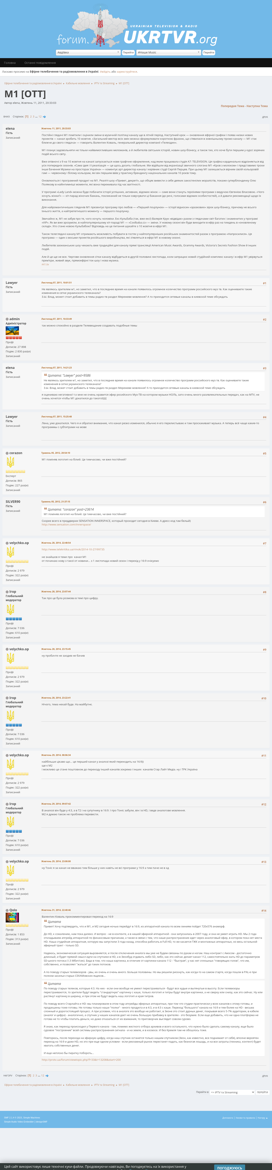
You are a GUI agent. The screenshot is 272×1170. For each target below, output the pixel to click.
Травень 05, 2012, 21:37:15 (55, 501)
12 (40, 116)
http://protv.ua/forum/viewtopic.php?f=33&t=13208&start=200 (81, 1060)
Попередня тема (232, 106)
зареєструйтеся (127, 71)
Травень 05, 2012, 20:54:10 (55, 452)
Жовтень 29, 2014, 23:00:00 (56, 861)
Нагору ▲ (263, 1117)
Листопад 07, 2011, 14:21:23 (56, 367)
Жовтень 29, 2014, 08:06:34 (56, 754)
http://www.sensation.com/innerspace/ (66, 524)
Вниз (6, 116)
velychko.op (19, 543)
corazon (15, 453)
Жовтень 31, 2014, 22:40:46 (56, 909)
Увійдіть (105, 71)
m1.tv (45, 264)
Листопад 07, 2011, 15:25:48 (56, 416)
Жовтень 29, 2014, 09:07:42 (56, 803)
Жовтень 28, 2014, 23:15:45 (56, 648)
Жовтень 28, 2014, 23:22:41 (56, 697)
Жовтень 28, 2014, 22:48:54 (56, 542)
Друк (265, 116)
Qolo (13, 910)
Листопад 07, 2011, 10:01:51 (56, 282)
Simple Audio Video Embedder (19, 1121)
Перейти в (202, 1092)
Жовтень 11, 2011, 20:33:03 (56, 128)
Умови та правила (245, 1117)
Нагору (7, 1075)
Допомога (228, 1117)
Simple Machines (31, 1117)
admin (14, 319)
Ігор (12, 591)
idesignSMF (41, 1121)
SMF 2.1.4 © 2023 (13, 1117)
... (36, 116)
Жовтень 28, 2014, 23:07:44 (56, 591)
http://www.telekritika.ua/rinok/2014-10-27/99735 (73, 549)
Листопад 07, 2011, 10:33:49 (56, 318)
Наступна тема (257, 106)
